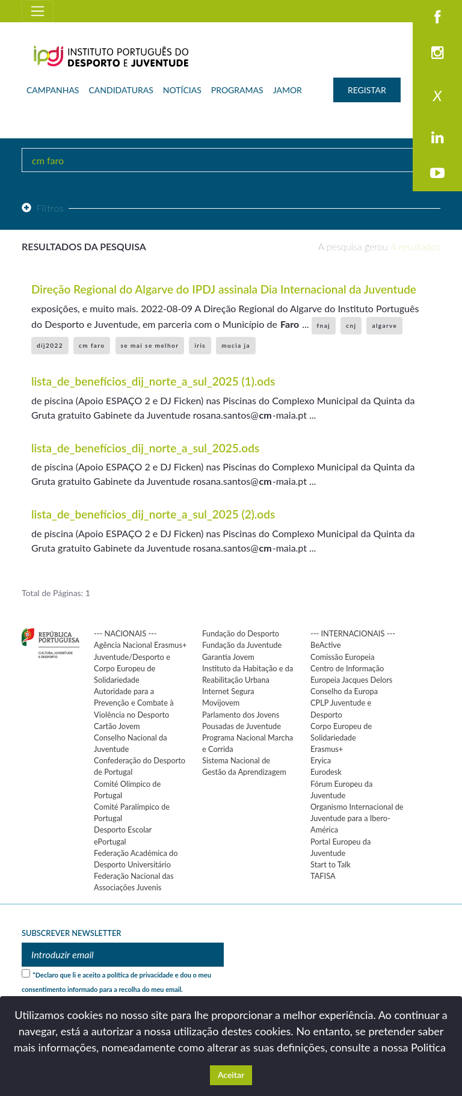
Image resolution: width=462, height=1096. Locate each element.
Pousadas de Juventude (241, 726)
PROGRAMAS (237, 90)
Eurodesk (326, 772)
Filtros (43, 208)
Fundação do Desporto (240, 633)
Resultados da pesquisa (84, 246)
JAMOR (287, 90)
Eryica (320, 760)
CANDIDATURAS (120, 90)
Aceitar (231, 1075)
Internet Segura (228, 691)
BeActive (325, 645)
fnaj (323, 325)
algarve (384, 325)
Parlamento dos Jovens (240, 714)
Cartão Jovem (117, 726)
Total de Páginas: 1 (56, 593)
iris (200, 345)
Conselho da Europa (344, 691)
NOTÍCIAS (182, 90)
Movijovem (220, 702)
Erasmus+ (326, 749)
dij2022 (50, 345)
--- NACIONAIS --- (125, 633)
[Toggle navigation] (38, 11)
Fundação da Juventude (242, 645)
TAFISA (323, 876)
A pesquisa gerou (379, 246)
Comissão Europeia (342, 657)
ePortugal (110, 841)
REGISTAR (367, 90)
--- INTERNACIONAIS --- (352, 633)
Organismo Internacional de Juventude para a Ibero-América (357, 818)
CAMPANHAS (52, 90)
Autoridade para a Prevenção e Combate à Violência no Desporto (134, 702)
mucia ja (235, 345)
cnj (351, 325)
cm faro (92, 345)
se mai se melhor (150, 345)
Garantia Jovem (228, 657)
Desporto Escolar (123, 829)
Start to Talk (330, 864)
